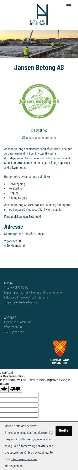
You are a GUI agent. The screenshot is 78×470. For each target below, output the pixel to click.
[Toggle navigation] (69, 6)
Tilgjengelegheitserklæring (20, 302)
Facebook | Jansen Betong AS (23, 216)
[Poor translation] (15, 389)
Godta (63, 430)
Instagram (41, 297)
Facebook (25, 297)
